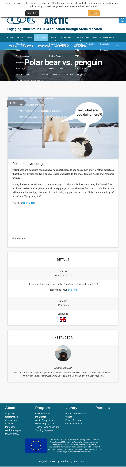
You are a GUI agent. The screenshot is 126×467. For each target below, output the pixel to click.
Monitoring (44, 47)
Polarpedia (27, 47)
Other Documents (74, 424)
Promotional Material (75, 414)
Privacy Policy (12, 434)
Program (42, 38)
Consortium (11, 420)
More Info (32, 13)
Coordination (11, 417)
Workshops (80, 47)
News (30, 38)
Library (54, 38)
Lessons (12, 47)
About (20, 38)
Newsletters (83, 38)
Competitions (62, 47)
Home (10, 38)
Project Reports (73, 420)
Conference (109, 38)
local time (72, 290)
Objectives (10, 414)
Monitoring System (44, 424)
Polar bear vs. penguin (74, 75)
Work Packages (13, 431)
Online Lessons (43, 414)
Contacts (9, 424)
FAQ (97, 38)
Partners (67, 38)
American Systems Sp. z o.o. (74, 462)
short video (28, 203)
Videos (68, 417)
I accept (94, 13)
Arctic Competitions (45, 420)
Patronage (10, 427)
